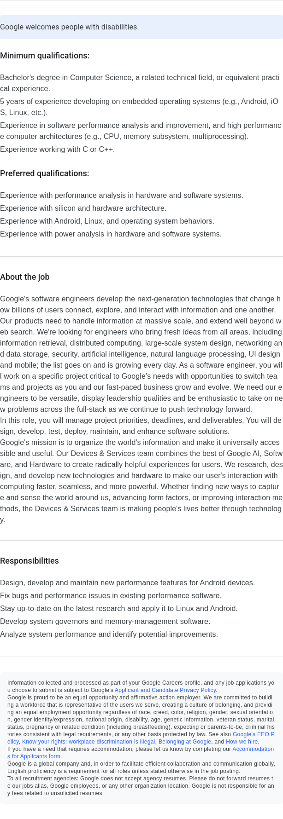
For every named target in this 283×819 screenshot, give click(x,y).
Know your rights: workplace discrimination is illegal (88, 741)
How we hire (242, 741)
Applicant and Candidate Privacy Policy (165, 690)
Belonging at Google (185, 741)
